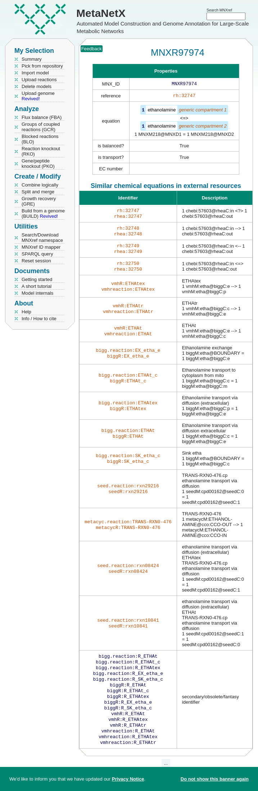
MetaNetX (101, 13)
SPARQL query (37, 254)
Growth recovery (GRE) (39, 201)
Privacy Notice (128, 779)
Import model (35, 72)
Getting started (37, 279)
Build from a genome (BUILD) (43, 213)
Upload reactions (39, 79)
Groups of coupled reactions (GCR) (41, 126)
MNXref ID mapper (41, 247)
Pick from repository (42, 66)
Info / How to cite (39, 318)
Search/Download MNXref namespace (42, 237)
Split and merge (38, 191)
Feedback (91, 48)
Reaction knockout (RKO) (41, 151)
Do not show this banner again (215, 779)
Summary (32, 59)
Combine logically (40, 185)
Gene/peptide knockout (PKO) (38, 163)
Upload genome (38, 96)
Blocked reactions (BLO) (40, 139)
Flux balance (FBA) (42, 117)
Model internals (37, 293)
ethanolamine (162, 111)
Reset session (36, 260)
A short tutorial (36, 286)
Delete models (36, 86)
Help (26, 311)
